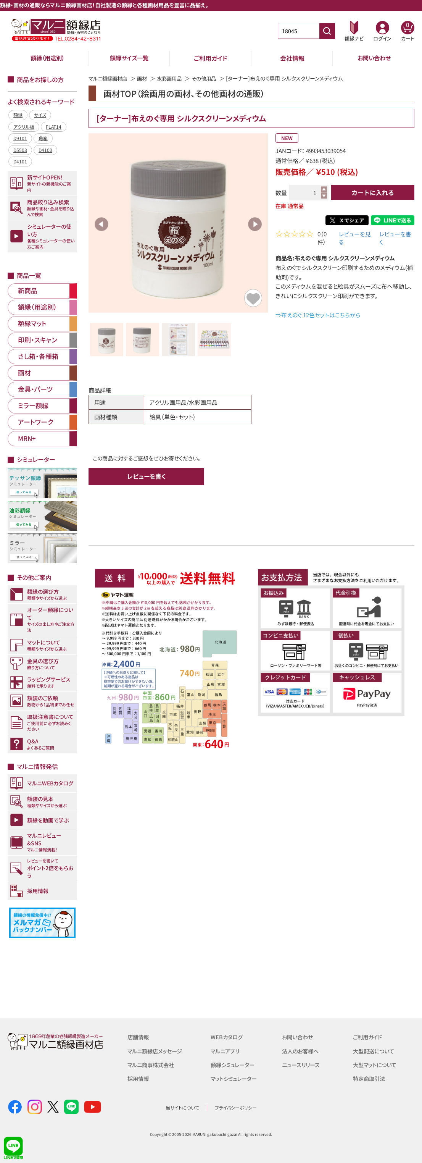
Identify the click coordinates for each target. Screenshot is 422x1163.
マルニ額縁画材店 (109, 78)
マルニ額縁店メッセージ (156, 1051)
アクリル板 (23, 126)
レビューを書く (395, 239)
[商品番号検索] (327, 31)
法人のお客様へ (301, 1051)
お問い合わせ (374, 58)
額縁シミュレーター (234, 1064)
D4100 (45, 150)
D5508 (20, 150)
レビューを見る (355, 239)
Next (255, 224)
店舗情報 (138, 1037)
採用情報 (138, 1078)
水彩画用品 (174, 78)
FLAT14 (53, 126)
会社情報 (292, 58)
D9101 (20, 138)
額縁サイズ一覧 (129, 58)
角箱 (43, 138)
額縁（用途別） (47, 58)
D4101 (20, 161)
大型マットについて (376, 1064)
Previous (101, 224)
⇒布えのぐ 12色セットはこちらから (318, 316)
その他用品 (210, 78)
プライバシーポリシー (236, 1107)
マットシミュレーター (236, 1078)
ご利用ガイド (210, 58)
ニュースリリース (302, 1064)
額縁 (18, 114)
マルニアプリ (226, 1051)
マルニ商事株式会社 (152, 1064)
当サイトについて (182, 1107)
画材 (145, 78)
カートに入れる (372, 192)
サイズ (40, 114)
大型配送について (375, 1051)
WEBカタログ (227, 1037)
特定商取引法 (370, 1078)
